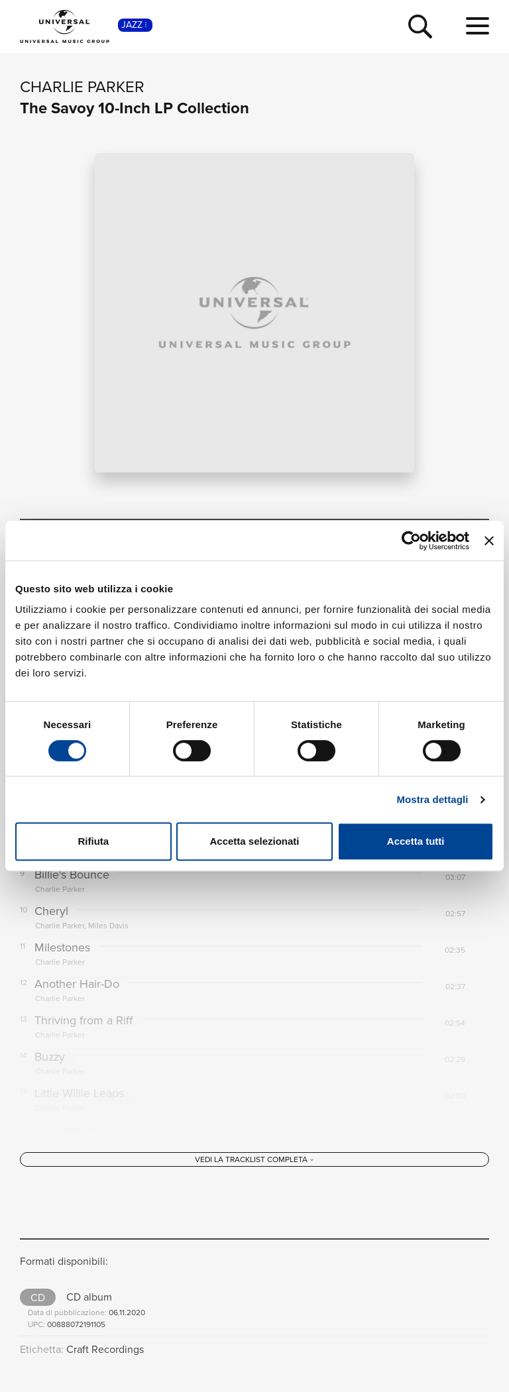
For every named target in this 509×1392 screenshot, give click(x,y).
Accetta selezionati (254, 841)
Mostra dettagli (432, 799)
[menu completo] (477, 26)
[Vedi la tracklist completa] (254, 1159)
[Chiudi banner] (489, 540)
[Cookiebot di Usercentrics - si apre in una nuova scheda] (411, 541)
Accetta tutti (416, 841)
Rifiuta (93, 841)
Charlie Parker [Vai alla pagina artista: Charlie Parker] (82, 87)
